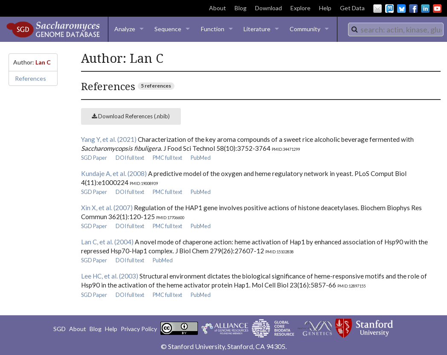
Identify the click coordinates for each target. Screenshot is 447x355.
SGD (59, 328)
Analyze (124, 28)
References (30, 78)
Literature (257, 28)
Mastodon (389, 8)
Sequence (167, 28)
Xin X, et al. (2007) (107, 207)
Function (212, 28)
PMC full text (167, 157)
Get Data (352, 8)
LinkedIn (425, 8)
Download (268, 8)
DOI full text (130, 157)
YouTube (437, 8)
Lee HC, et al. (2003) (109, 276)
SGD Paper (94, 157)
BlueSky (401, 8)
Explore (300, 8)
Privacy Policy (139, 328)
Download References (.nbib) (131, 116)
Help (325, 8)
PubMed (201, 157)
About (217, 8)
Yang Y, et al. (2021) (108, 139)
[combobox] (396, 29)
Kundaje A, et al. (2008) (114, 173)
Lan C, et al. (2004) (107, 242)
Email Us (377, 8)
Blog (241, 8)
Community (305, 28)
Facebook (413, 8)
